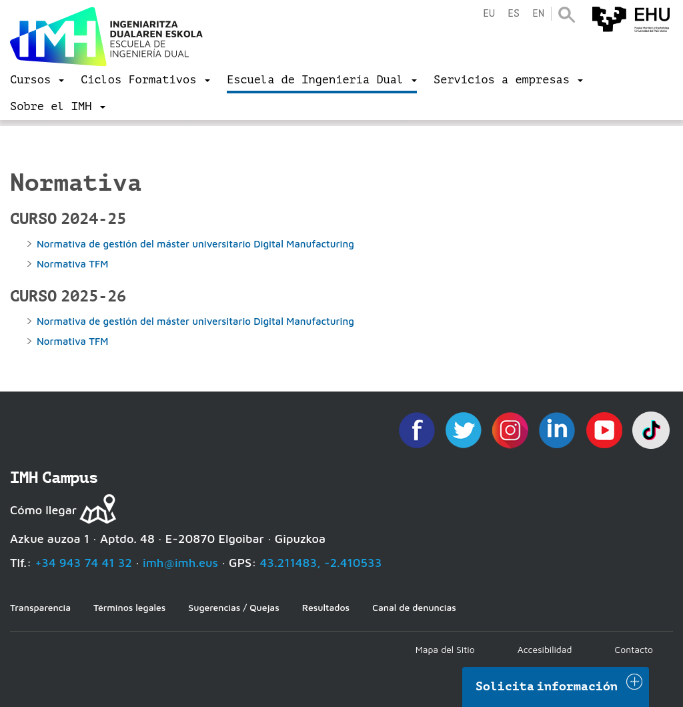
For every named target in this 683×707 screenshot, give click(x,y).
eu (489, 13)
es (514, 13)
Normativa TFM (74, 263)
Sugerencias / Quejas (233, 607)
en (538, 13)
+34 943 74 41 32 (83, 563)
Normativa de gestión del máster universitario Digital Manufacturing (198, 243)
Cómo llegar (43, 510)
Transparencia (40, 607)
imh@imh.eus (180, 563)
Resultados (326, 607)
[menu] (37, 80)
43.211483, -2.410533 (321, 563)
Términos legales (129, 607)
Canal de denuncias (414, 607)
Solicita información (547, 686)
